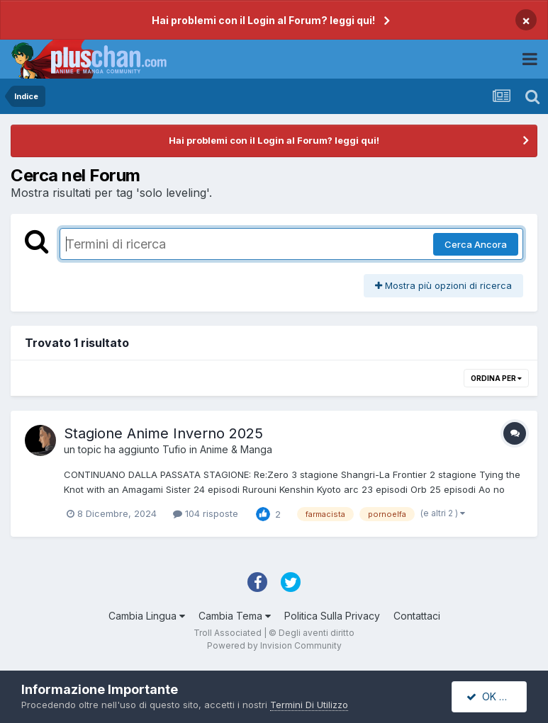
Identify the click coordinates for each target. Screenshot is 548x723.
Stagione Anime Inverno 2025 (163, 433)
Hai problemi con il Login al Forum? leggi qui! (263, 20)
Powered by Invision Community (274, 645)
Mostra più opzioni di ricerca (443, 285)
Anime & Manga (236, 449)
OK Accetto (496, 696)
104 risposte (205, 513)
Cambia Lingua (146, 616)
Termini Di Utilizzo (309, 704)
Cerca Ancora (475, 244)
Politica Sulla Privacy (332, 616)
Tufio (174, 449)
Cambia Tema (234, 616)
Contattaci (416, 616)
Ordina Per (496, 378)
